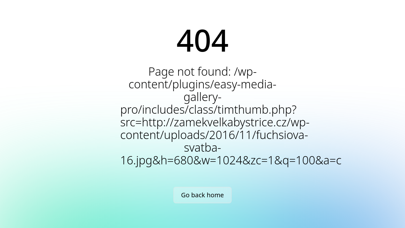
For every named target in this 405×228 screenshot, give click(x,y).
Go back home (202, 195)
